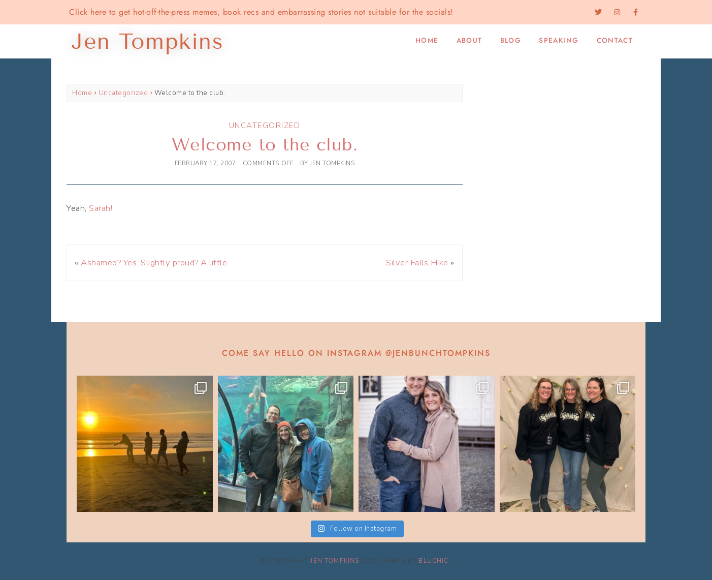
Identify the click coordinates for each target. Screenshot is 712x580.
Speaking (558, 40)
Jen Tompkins (334, 561)
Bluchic (433, 561)
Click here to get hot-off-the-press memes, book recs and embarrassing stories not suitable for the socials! (261, 12)
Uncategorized (123, 93)
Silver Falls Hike (417, 262)
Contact (615, 40)
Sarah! (100, 208)
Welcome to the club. (265, 144)
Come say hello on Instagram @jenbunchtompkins (356, 353)
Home (426, 40)
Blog (510, 40)
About (469, 40)
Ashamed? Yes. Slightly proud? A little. (155, 262)
